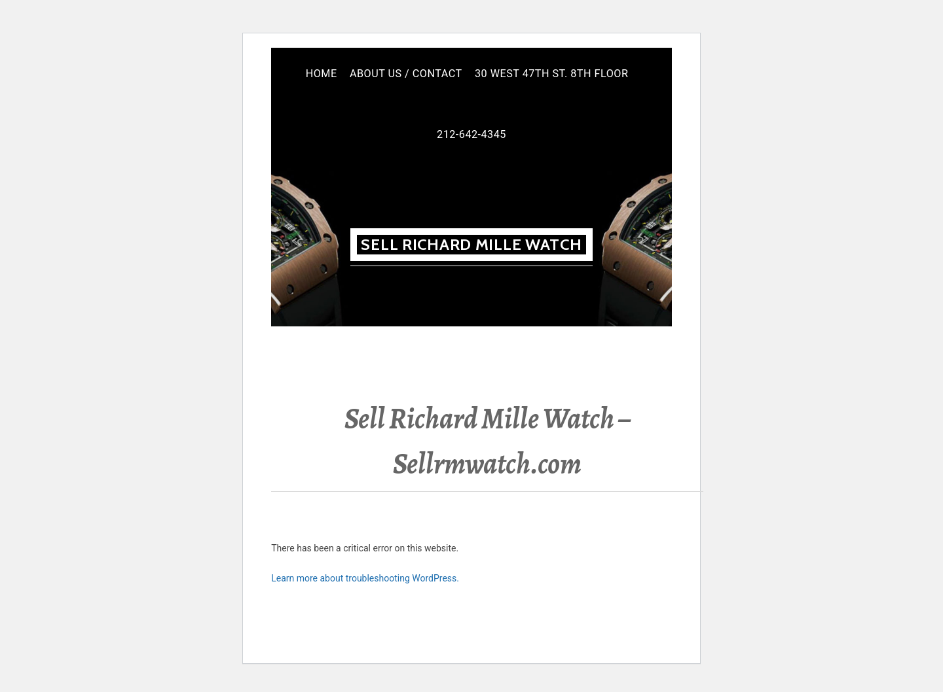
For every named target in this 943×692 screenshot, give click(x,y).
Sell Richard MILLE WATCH (471, 244)
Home (321, 73)
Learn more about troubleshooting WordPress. (365, 578)
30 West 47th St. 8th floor (551, 73)
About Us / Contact (406, 73)
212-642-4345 (471, 134)
